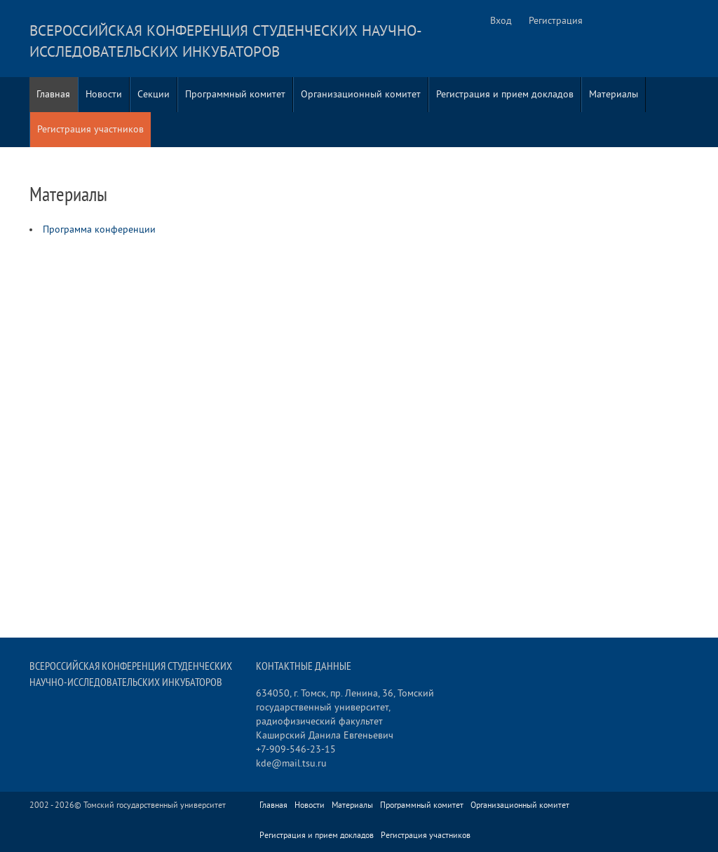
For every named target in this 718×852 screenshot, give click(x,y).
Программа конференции (99, 229)
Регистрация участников (90, 129)
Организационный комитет (361, 94)
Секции (153, 94)
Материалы (613, 94)
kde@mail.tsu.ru (291, 763)
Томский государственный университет (154, 805)
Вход (501, 20)
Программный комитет (235, 94)
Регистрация (556, 20)
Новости (104, 94)
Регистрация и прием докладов (505, 94)
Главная (53, 94)
